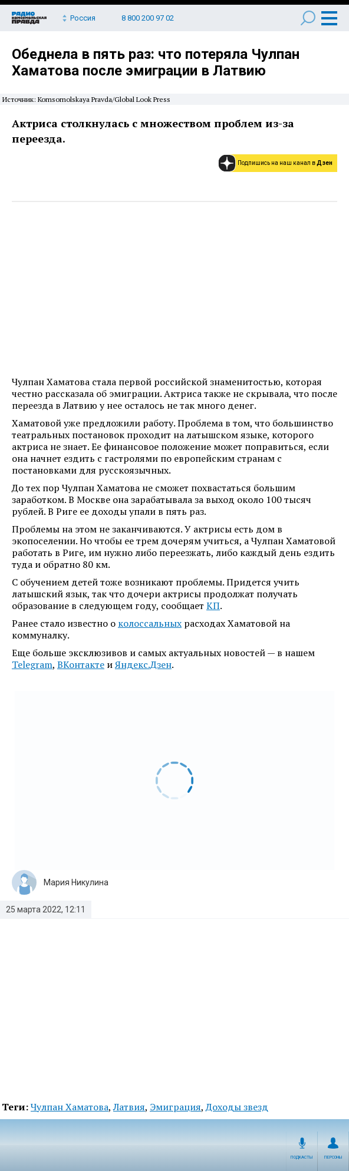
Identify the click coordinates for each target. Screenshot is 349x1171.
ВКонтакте (80, 664)
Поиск (308, 18)
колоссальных (150, 623)
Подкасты (302, 1157)
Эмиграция (175, 1106)
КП (213, 605)
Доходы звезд (237, 1106)
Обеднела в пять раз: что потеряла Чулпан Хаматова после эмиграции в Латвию (155, 62)
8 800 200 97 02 (147, 18)
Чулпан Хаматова (69, 1106)
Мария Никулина (76, 882)
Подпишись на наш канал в (285, 163)
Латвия (129, 1106)
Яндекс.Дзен (143, 664)
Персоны (333, 1157)
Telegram (32, 664)
